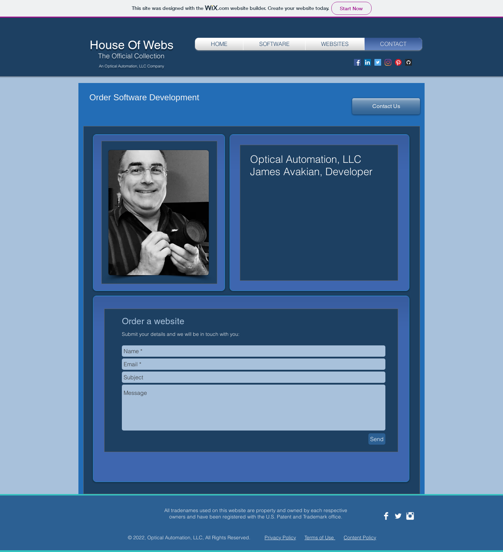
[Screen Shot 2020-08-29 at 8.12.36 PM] (408, 62)
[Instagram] (388, 62)
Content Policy (360, 537)
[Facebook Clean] (386, 516)
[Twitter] (377, 62)
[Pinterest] (398, 62)
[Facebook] (357, 62)
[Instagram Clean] (410, 516)
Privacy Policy (280, 537)
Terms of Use (319, 537)
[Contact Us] (386, 106)
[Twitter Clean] (398, 516)
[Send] (376, 439)
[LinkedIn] (367, 62)
